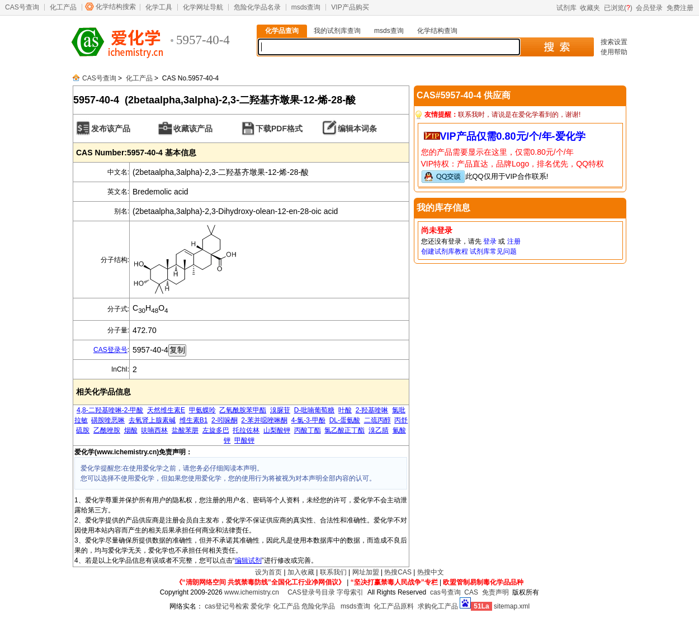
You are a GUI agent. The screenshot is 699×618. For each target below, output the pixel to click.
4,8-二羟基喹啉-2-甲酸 (110, 410)
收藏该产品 (192, 128)
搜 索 (556, 46)
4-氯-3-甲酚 (308, 420)
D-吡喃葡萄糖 (314, 410)
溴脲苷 (280, 410)
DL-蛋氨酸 (344, 420)
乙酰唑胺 (106, 430)
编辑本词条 (357, 128)
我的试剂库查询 (337, 31)
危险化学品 (318, 606)
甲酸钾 (244, 440)
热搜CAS (398, 572)
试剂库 (566, 8)
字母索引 (350, 592)
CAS (471, 592)
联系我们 (333, 572)
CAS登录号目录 (311, 592)
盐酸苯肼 (185, 430)
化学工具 (158, 7)
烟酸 (131, 430)
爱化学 (261, 606)
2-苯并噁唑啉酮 (264, 420)
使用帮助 (614, 52)
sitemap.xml (512, 606)
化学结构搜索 (116, 7)
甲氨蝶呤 (202, 410)
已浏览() (618, 8)
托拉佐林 (246, 430)
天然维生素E (166, 410)
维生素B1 (194, 420)
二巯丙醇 (377, 420)
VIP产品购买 (350, 7)
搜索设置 (614, 42)
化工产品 (63, 7)
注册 (514, 241)
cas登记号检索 (227, 606)
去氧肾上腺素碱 (152, 420)
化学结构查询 (437, 31)
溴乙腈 (379, 430)
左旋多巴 (215, 430)
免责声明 (495, 592)
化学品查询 (282, 31)
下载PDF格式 (279, 128)
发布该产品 (110, 128)
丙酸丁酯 (307, 430)
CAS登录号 (110, 350)
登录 (490, 241)
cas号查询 (445, 592)
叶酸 (345, 410)
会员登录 (649, 8)
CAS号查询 (22, 7)
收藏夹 (590, 8)
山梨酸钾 (276, 430)
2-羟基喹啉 (372, 410)
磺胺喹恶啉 (108, 420)
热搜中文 (430, 572)
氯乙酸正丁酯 (344, 430)
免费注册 (680, 8)
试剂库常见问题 (493, 251)
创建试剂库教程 (444, 251)
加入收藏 (300, 572)
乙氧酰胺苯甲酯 (242, 410)
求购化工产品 (438, 606)
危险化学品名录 (257, 7)
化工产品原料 (394, 606)
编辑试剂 (248, 560)
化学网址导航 (203, 7)
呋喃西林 (154, 430)
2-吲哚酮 (224, 420)
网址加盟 (365, 572)
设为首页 (268, 572)
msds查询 (306, 7)
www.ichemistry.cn (251, 592)
